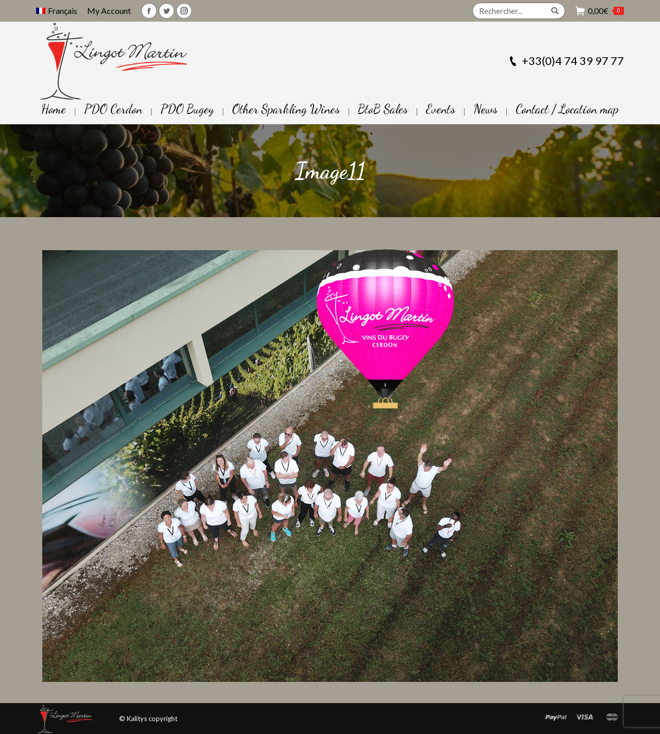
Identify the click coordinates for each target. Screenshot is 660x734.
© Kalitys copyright (148, 718)
